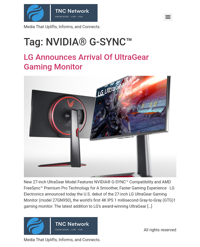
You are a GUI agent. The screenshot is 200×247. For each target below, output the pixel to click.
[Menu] (168, 17)
